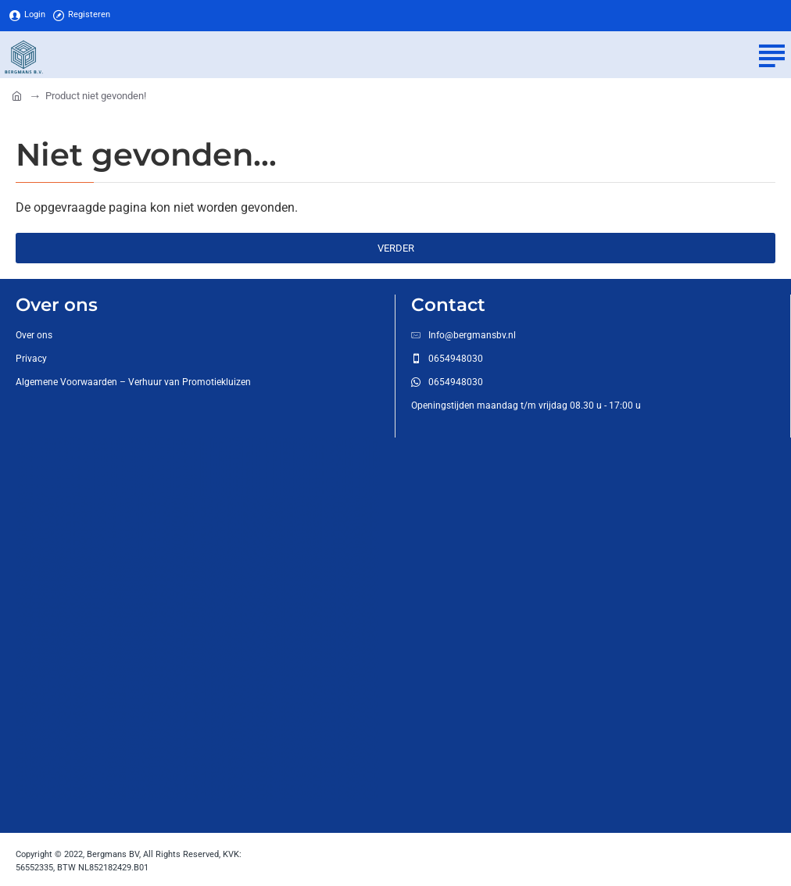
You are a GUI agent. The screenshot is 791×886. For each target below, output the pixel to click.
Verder (396, 248)
